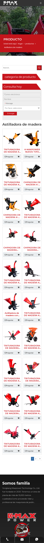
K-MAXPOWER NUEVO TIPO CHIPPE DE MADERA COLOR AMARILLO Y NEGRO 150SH (32, 116)
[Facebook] (17, 445)
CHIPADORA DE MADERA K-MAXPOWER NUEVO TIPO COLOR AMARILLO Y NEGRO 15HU (32, 140)
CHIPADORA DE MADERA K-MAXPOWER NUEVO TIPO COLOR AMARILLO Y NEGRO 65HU (20, 163)
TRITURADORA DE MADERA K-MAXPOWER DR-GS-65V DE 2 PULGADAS (20, 281)
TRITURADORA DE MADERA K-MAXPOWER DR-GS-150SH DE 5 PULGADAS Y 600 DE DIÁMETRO (32, 211)
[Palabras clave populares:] (9, 93)
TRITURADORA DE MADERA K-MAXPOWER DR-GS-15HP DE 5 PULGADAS (32, 234)
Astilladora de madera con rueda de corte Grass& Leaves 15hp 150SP (20, 234)
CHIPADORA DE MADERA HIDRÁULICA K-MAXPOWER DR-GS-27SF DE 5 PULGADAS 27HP (20, 187)
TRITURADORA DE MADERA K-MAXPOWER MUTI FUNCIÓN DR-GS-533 (32, 258)
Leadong (18, 541)
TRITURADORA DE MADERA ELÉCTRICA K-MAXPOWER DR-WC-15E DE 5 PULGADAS (20, 258)
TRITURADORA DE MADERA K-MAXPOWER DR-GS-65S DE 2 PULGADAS (32, 329)
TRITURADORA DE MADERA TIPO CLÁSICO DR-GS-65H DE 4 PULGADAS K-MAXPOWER (32, 281)
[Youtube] (17, 463)
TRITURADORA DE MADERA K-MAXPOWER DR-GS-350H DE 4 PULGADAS (32, 305)
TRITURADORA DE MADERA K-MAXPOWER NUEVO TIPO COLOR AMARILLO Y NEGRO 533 (20, 140)
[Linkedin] (17, 454)
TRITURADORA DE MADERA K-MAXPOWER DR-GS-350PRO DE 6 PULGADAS (32, 163)
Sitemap (26, 541)
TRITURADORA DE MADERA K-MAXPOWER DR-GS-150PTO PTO (20, 329)
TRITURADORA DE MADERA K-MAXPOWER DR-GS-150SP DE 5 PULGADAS (20, 211)
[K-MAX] (31, 370)
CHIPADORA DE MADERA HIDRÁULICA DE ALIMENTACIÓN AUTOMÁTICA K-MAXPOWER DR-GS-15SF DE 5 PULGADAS (32, 187)
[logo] (40, 366)
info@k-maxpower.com (38, 496)
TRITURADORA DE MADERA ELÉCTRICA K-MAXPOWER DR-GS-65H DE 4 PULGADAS (20, 305)
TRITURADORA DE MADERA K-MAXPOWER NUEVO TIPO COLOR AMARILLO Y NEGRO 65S (20, 116)
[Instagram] (17, 472)
